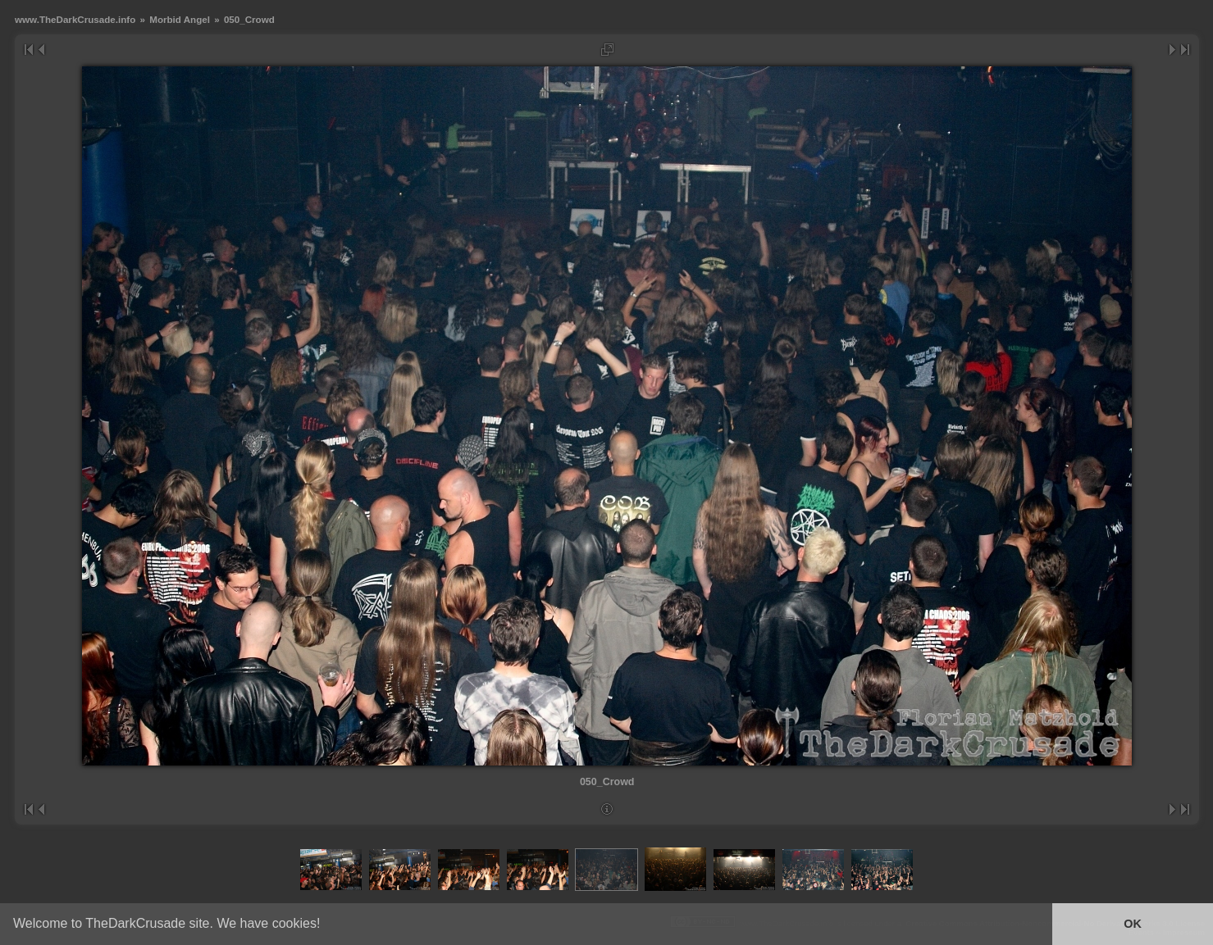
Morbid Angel (179, 19)
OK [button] (1133, 923)
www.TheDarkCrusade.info (75, 19)
